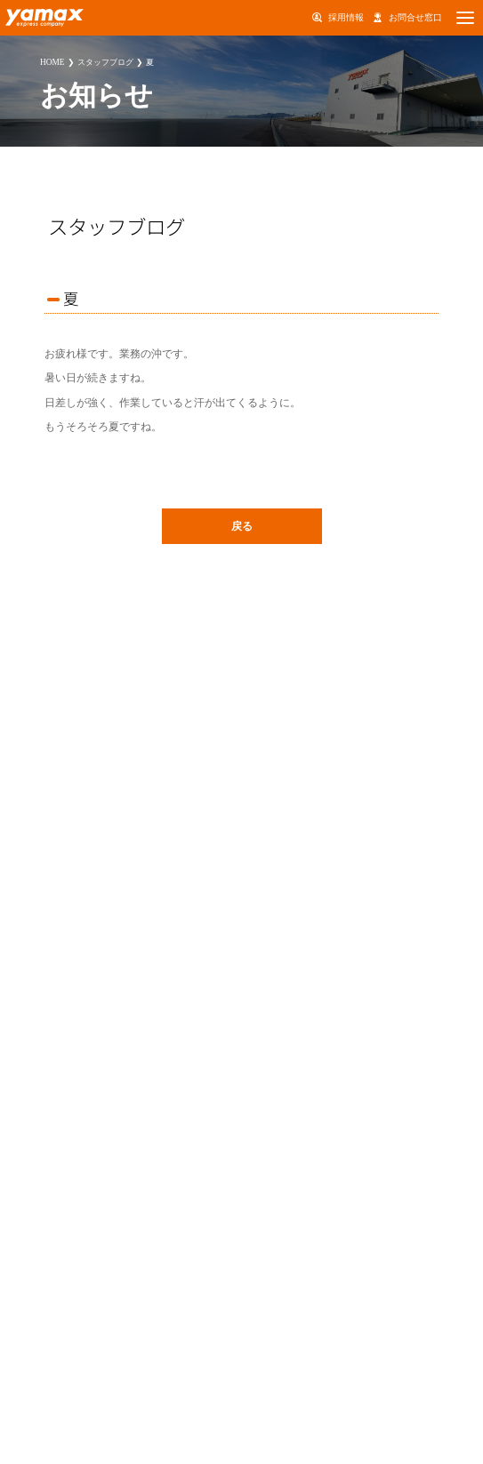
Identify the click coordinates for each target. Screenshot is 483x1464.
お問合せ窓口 (415, 17)
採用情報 (346, 17)
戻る (242, 526)
